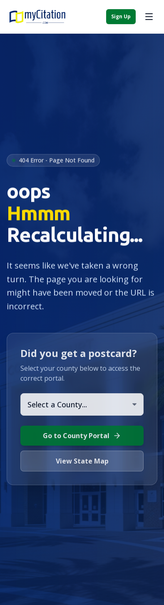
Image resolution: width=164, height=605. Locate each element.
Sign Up (121, 16)
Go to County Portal (82, 435)
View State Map (82, 461)
